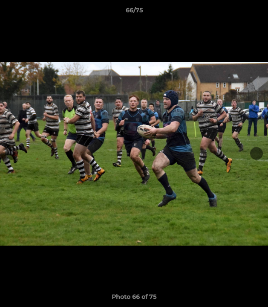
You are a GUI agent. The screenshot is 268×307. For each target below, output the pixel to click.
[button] (258, 12)
